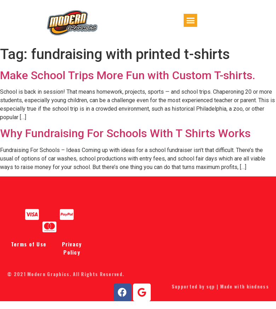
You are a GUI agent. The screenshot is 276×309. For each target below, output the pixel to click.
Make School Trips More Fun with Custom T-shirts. (127, 83)
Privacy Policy (72, 256)
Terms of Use (29, 252)
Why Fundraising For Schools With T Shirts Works (125, 141)
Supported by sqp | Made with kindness (220, 294)
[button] (190, 25)
